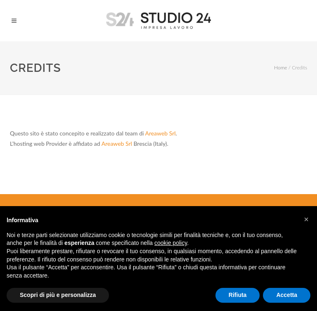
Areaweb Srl (160, 133)
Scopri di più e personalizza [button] (58, 295)
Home (280, 67)
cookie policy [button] (170, 243)
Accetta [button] (286, 295)
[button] (306, 219)
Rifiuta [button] (238, 295)
